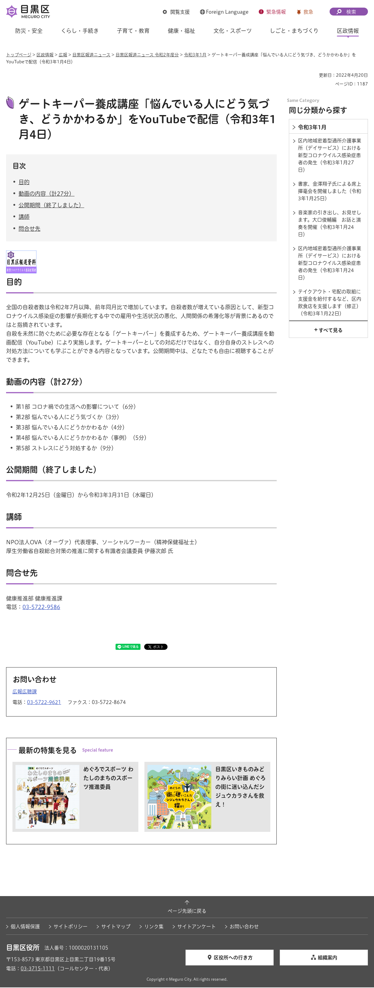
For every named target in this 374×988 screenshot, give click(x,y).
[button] (176, 12)
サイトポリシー (71, 927)
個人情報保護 (25, 927)
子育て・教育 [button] (133, 30)
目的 (24, 183)
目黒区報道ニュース (91, 55)
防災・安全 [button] (29, 30)
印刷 (312, 75)
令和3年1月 (195, 55)
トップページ (18, 55)
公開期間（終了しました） (51, 206)
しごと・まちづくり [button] (294, 30)
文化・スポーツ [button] (232, 30)
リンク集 (154, 927)
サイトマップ (115, 927)
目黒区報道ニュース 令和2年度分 (147, 55)
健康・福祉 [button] (181, 30)
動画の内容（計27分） (46, 194)
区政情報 (45, 55)
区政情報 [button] (348, 30)
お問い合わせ (244, 927)
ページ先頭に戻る (187, 911)
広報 (63, 55)
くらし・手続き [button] (80, 30)
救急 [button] (308, 11)
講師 (24, 217)
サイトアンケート (196, 927)
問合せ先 (29, 229)
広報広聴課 (24, 692)
